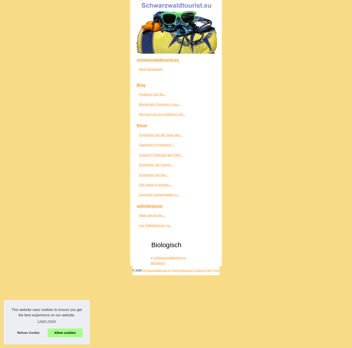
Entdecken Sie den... (62, 278)
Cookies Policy (112, 343)
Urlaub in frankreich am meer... (69, 258)
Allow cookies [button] (65, 333)
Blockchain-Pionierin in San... (68, 208)
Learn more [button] (46, 321)
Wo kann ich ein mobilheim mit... (70, 218)
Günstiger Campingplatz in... (67, 298)
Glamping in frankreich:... (65, 248)
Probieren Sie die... (60, 198)
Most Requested (58, 173)
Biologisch (156, 188)
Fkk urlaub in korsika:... (63, 288)
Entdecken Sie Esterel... (64, 268)
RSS (125, 343)
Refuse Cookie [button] (28, 333)
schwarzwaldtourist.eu (129, 188)
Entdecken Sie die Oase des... (68, 238)
